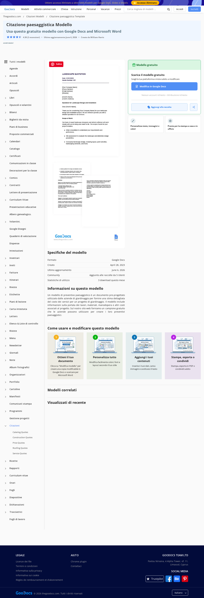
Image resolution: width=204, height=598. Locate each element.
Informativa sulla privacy (29, 570)
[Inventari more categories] (5, 258)
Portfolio (14, 381)
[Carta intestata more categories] (5, 309)
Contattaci (76, 566)
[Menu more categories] (5, 338)
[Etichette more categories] (5, 294)
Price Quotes (19, 442)
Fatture (14, 272)
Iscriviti (194, 9)
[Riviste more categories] (5, 287)
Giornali (14, 352)
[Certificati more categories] (5, 156)
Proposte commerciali (22, 134)
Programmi (16, 411)
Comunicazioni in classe (23, 163)
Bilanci (13, 112)
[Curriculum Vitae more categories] (5, 200)
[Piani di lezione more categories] (5, 302)
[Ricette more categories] (5, 461)
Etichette (15, 294)
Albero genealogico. (20, 214)
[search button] (168, 9)
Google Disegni (18, 228)
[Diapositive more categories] (5, 497)
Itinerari (14, 279)
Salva (56, 64)
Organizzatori (17, 374)
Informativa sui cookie (27, 575)
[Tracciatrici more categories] (5, 512)
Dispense (14, 243)
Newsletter (16, 345)
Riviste (13, 287)
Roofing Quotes (20, 448)
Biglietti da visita (19, 119)
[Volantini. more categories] (5, 222)
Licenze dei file (24, 561)
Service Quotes (20, 453)
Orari (12, 482)
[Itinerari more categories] (5, 280)
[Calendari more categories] (5, 141)
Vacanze (105, 9)
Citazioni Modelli (35, 16)
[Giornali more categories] (5, 353)
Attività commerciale (45, 9)
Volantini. (15, 221)
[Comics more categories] (5, 178)
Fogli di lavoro (17, 519)
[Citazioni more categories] (5, 426)
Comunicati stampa (21, 403)
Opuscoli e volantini (20, 104)
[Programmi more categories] (5, 411)
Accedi (179, 9)
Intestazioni (16, 250)
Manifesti (15, 396)
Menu (13, 338)
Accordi (14, 75)
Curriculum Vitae (19, 199)
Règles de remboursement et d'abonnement (39, 579)
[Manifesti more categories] (5, 396)
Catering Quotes (20, 432)
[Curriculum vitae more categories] (5, 475)
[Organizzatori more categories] (5, 375)
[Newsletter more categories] (5, 345)
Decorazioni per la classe (23, 170)
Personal (91, 9)
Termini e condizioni (27, 566)
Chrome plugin (79, 561)
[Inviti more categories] (5, 265)
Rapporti (14, 468)
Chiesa (64, 9)
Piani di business (19, 126)
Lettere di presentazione (23, 192)
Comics (13, 177)
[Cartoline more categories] (5, 389)
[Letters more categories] (5, 316)
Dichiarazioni (17, 504)
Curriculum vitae (19, 475)
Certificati (15, 155)
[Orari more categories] (5, 483)
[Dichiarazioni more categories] (5, 505)
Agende (14, 68)
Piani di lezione (18, 301)
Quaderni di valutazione (23, 236)
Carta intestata (18, 308)
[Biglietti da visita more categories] (5, 120)
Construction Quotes (22, 437)
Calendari (15, 141)
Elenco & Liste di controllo (24, 323)
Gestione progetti (19, 418)
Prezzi (118, 9)
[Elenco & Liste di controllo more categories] (5, 324)
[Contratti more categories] (5, 185)
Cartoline (15, 389)
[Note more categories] (5, 360)
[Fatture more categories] (5, 273)
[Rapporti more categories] (5, 468)
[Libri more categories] (5, 98)
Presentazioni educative (23, 206)
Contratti (15, 185)
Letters (13, 316)
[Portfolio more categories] (5, 382)
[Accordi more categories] (5, 76)
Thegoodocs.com (12, 16)
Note (12, 359)
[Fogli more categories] (5, 490)
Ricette (13, 460)
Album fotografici (19, 367)
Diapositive (16, 497)
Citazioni (14, 425)
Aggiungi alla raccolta (159, 107)
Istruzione (76, 9)
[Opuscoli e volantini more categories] (5, 105)
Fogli (12, 490)
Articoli (13, 83)
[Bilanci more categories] (5, 112)
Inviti (12, 265)
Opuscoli (14, 90)
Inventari (14, 257)
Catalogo (15, 148)
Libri (12, 97)
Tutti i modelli (14, 62)
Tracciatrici (16, 511)
